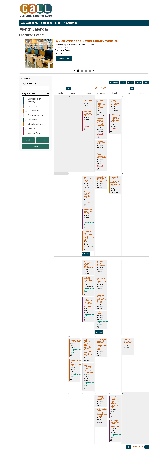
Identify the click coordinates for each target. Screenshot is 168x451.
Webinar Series (34, 133)
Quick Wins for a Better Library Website (87, 41)
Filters (27, 78)
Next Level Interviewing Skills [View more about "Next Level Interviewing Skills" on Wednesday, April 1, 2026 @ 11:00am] (102, 142)
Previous (74, 70)
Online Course (34, 110)
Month (130, 83)
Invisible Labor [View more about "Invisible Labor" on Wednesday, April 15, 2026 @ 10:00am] (100, 312)
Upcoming (114, 83)
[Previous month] (68, 88)
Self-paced (32, 119)
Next (93, 70)
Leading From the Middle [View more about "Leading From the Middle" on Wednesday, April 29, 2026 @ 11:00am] (100, 398)
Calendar (46, 22)
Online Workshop (35, 115)
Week (139, 83)
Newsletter (70, 22)
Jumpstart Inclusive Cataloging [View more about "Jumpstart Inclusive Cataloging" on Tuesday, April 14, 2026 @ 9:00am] (88, 279)
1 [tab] (78, 70)
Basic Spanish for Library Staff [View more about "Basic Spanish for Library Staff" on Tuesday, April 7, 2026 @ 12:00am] (88, 179)
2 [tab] (82, 70)
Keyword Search (29, 83)
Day (145, 83)
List (123, 83)
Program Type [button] (28, 93)
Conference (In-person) (35, 100)
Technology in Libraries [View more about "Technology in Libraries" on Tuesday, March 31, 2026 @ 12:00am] (88, 101)
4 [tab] (90, 70)
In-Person (32, 106)
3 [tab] (86, 70)
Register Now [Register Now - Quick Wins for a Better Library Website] (64, 58)
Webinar (31, 128)
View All (86, 253)
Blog (58, 22)
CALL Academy (29, 22)
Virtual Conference (36, 124)
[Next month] (132, 88)
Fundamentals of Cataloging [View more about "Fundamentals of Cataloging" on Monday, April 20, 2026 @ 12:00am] (75, 340)
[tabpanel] (84, 53)
